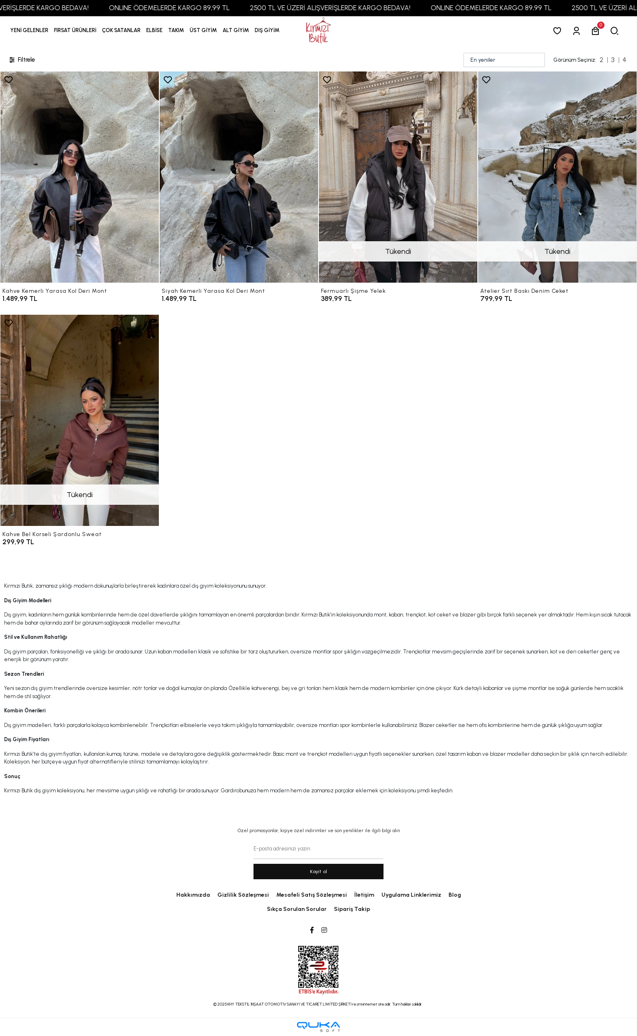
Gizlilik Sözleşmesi (243, 894)
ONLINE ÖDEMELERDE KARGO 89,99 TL (188, 8)
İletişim (364, 894)
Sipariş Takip (352, 909)
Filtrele (21, 60)
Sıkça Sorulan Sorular (297, 909)
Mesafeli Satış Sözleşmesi (311, 894)
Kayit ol (318, 871)
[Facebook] (312, 930)
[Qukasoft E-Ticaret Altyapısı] (318, 1027)
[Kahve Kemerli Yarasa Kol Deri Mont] (79, 177)
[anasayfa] (318, 30)
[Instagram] (324, 930)
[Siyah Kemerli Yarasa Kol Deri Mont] (239, 177)
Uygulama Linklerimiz (411, 894)
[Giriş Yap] (578, 31)
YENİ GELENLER (29, 30)
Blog (454, 894)
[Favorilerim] (558, 31)
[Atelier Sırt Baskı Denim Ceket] (557, 177)
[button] (75, 30)
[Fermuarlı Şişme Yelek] (398, 177)
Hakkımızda (193, 894)
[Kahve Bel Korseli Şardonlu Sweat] (79, 420)
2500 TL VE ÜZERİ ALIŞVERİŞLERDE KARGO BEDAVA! (349, 8)
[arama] (616, 31)
